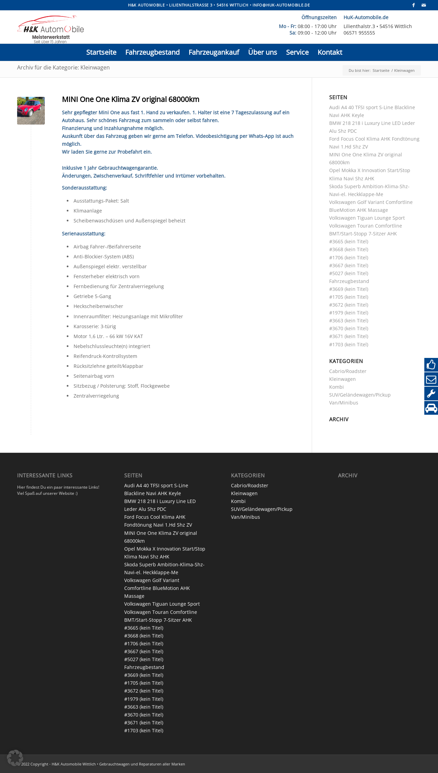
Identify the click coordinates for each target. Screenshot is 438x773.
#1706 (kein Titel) (348, 257)
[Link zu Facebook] (413, 5)
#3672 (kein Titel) (348, 304)
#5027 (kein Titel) (348, 273)
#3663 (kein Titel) (348, 320)
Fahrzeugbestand (349, 281)
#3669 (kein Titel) (348, 289)
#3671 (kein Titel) (348, 336)
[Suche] (352, 52)
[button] (15, 758)
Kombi (336, 387)
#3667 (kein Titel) (348, 265)
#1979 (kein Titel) (348, 312)
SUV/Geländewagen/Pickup (360, 394)
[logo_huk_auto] (138, 28)
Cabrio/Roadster (347, 371)
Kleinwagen (342, 379)
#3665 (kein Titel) (348, 241)
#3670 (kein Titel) (348, 328)
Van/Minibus (343, 402)
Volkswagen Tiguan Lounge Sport (367, 218)
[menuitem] (101, 52)
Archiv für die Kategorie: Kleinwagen (63, 67)
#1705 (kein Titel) (348, 297)
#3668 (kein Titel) (348, 249)
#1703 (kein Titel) (348, 344)
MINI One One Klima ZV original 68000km (130, 99)
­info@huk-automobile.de (281, 5)
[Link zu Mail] (424, 5)
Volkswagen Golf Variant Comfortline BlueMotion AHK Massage (157, 588)
